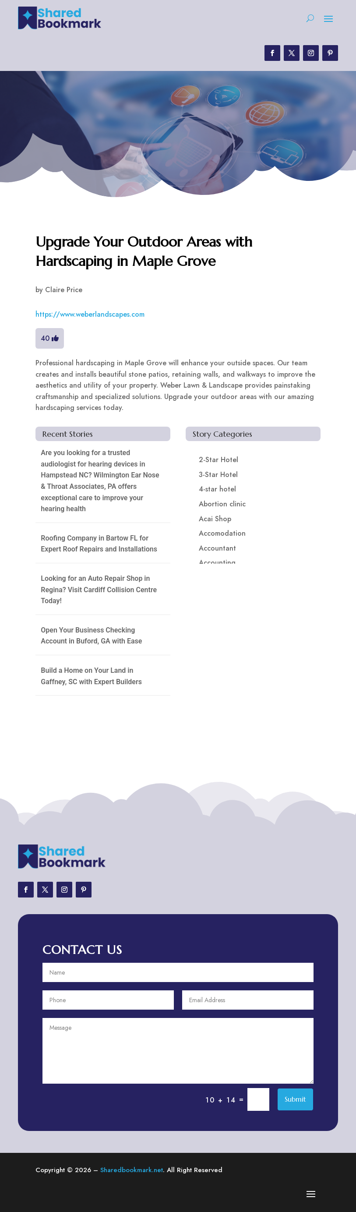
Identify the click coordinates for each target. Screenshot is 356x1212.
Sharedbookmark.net (131, 1170)
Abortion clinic (222, 504)
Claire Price (63, 290)
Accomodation (222, 533)
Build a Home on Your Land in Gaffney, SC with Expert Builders (91, 676)
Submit (295, 1099)
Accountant (217, 548)
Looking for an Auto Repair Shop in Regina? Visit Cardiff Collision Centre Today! (99, 589)
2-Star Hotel (218, 460)
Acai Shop (215, 519)
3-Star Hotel (218, 475)
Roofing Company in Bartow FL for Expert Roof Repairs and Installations (99, 544)
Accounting (217, 563)
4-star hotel (217, 489)
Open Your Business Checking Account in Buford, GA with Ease (91, 636)
